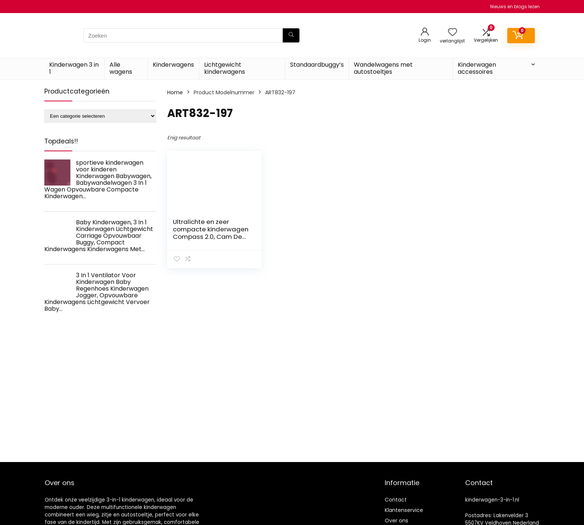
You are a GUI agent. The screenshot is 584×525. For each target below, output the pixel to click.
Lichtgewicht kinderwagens (224, 68)
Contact (396, 499)
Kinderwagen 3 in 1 (74, 68)
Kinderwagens (173, 64)
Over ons (396, 520)
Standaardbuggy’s (317, 64)
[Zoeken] (291, 35)
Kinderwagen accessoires (477, 68)
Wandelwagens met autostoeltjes (383, 68)
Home (175, 92)
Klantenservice (404, 510)
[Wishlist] (452, 32)
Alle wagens (121, 68)
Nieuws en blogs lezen (515, 6)
